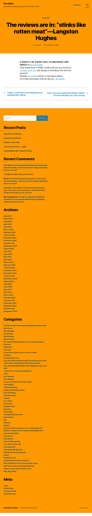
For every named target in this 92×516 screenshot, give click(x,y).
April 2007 (8, 219)
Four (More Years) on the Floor (21, 177)
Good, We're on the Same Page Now (17, 374)
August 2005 (9, 252)
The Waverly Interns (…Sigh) (15, 150)
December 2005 (10, 241)
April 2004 (8, 295)
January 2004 (9, 303)
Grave (6, 377)
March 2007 (8, 222)
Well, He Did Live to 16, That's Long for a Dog (21, 466)
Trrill (5, 177)
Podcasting (8, 415)
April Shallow (9, 339)
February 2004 (9, 301)
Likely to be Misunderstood (14, 393)
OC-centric (8, 404)
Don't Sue (7, 353)
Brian (6, 168)
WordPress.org (10, 497)
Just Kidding (9, 388)
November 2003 (10, 309)
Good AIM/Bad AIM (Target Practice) (18, 154)
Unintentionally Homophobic (15, 455)
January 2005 (9, 271)
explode (61, 79)
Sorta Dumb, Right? (11, 436)
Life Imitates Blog (10, 390)
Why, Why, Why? (10, 474)
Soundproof (8, 439)
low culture (9, 4)
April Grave (8, 331)
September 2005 (10, 249)
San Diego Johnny (11, 191)
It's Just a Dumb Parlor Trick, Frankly (18, 385)
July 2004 (8, 287)
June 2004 (8, 290)
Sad (5, 423)
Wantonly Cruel (10, 461)
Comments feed (10, 494)
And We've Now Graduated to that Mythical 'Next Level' (25, 329)
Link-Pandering (10, 396)
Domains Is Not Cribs (12, 145)
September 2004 (10, 282)
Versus (6, 458)
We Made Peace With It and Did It (16, 464)
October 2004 (9, 279)
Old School (8, 407)
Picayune (7, 412)
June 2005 (8, 257)
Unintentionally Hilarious (13, 453)
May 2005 (8, 260)
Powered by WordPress (29, 511)
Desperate (8, 350)
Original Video (9, 409)
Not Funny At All (10, 399)
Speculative (8, 442)
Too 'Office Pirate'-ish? (12, 447)
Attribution (77, 5)
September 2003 (10, 314)
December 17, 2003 (52, 45)
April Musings (9, 334)
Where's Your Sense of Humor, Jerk (17, 472)
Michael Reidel (37, 65)
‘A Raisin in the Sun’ (29, 71)
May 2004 (8, 293)
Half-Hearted (9, 379)
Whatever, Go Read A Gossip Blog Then (19, 469)
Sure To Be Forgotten (12, 445)
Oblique (7, 401)
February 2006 (9, 235)
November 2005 (10, 244)
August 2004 (9, 284)
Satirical (7, 426)
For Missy (7, 358)
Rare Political (9, 420)
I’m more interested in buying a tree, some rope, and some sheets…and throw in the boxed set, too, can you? (25, 170)
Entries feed (8, 491)
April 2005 (8, 263)
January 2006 (9, 238)
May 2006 (8, 227)
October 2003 (9, 312)
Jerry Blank (33, 76)
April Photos (8, 337)
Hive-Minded (9, 382)
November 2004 (10, 276)
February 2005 (9, 268)
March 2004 (8, 298)
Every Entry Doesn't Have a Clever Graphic (20, 356)
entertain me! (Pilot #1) (12, 141)
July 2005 (8, 254)
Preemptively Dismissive (13, 418)
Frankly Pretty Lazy (11, 361)
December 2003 (10, 306)
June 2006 (8, 225)
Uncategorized (9, 450)
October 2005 (9, 246)
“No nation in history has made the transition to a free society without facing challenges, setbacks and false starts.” (24, 202)
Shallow (46, 18)
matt (39, 45)
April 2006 (8, 230)
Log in (6, 489)
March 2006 (8, 233)
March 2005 (8, 265)
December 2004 (10, 274)
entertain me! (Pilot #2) (13, 137)
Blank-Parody (9, 342)
